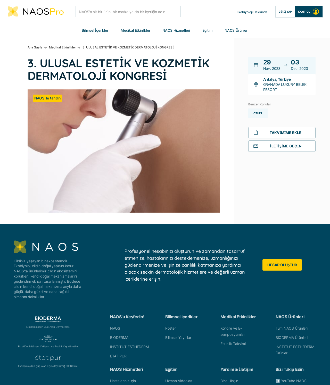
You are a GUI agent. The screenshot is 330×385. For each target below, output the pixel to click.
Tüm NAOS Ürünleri (292, 263)
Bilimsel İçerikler (95, 30)
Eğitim (207, 30)
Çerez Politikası (198, 376)
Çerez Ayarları (231, 376)
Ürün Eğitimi (175, 344)
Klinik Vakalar (176, 325)
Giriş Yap (285, 11)
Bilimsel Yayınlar (178, 273)
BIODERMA (119, 273)
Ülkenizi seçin (231, 325)
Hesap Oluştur (282, 200)
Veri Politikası (98, 376)
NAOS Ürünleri (236, 30)
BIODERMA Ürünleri (292, 273)
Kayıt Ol (308, 11)
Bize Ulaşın (229, 316)
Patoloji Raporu (177, 334)
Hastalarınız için (123, 316)
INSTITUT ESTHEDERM (129, 282)
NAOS (115, 263)
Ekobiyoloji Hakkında (252, 12)
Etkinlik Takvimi (233, 279)
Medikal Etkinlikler (135, 30)
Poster (170, 263)
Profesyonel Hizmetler (128, 325)
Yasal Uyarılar (166, 376)
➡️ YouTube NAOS (291, 316)
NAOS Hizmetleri (176, 30)
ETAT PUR (118, 291)
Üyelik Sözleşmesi (132, 376)
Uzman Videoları (178, 316)
